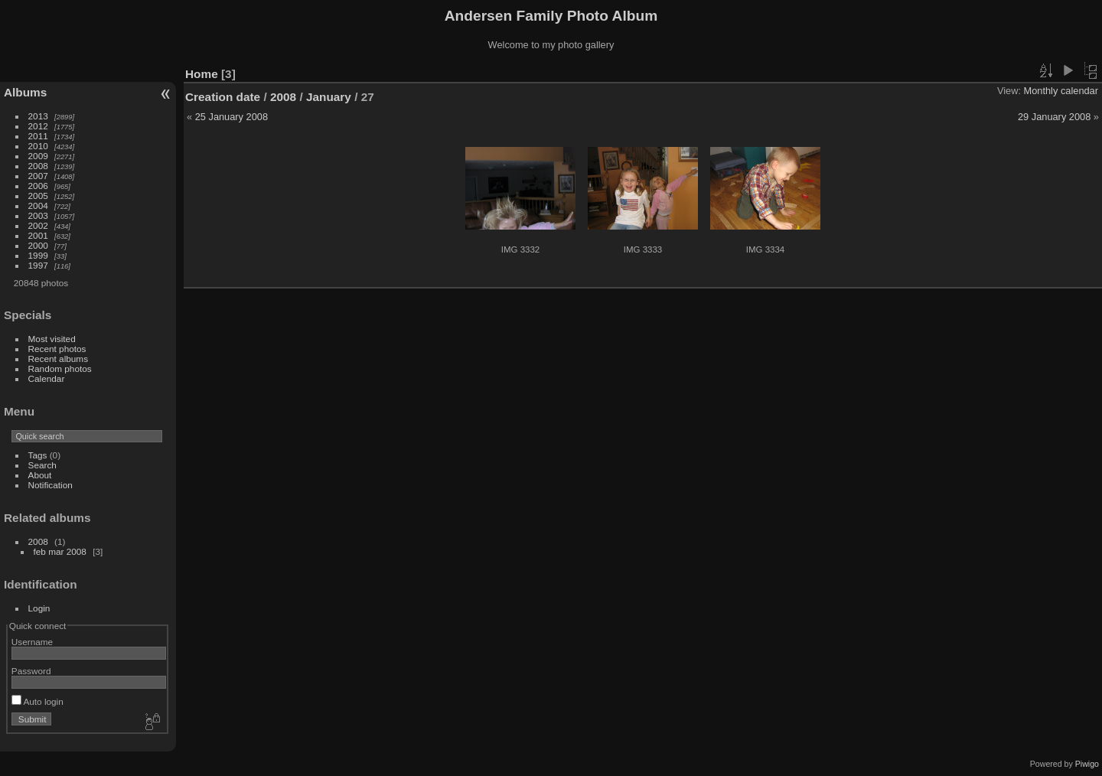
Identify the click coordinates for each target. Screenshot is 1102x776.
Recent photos (57, 349)
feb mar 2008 (60, 551)
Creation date (222, 96)
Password (31, 671)
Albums (25, 92)
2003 (38, 215)
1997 (38, 265)
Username (32, 642)
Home (201, 73)
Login (39, 608)
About (40, 475)
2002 (38, 225)
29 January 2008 (1054, 116)
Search (42, 465)
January (328, 96)
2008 (38, 166)
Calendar (46, 378)
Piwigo (1087, 763)
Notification (50, 485)
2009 (38, 156)
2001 (38, 235)
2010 (38, 146)
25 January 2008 (231, 116)
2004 (38, 205)
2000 (38, 245)
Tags (37, 455)
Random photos (60, 368)
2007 (38, 176)
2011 (38, 136)
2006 (38, 186)
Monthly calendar (1061, 90)
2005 (38, 196)
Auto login (37, 701)
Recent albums (58, 359)
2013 (38, 116)
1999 (38, 255)
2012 (38, 126)
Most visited (52, 339)
